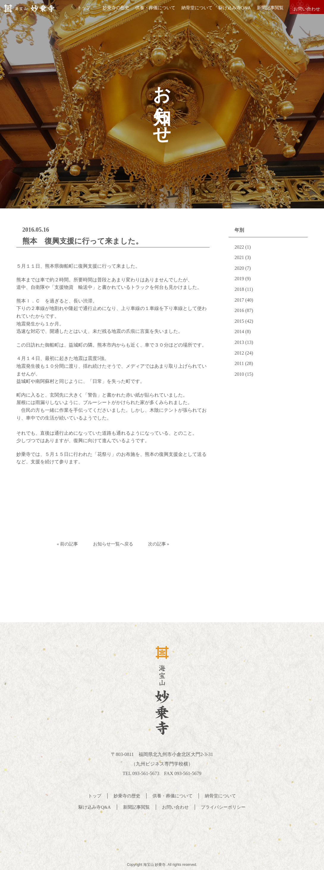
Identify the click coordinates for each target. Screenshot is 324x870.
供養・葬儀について (151, 11)
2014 (239, 331)
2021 (239, 257)
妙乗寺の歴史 (112, 11)
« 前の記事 (61, 543)
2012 (239, 353)
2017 (239, 300)
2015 (239, 321)
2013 (239, 342)
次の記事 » (164, 543)
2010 (239, 374)
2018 (239, 289)
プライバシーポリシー (226, 806)
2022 (239, 247)
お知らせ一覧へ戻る (113, 543)
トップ (80, 11)
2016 (239, 310)
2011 (239, 363)
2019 (239, 278)
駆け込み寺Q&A (231, 11)
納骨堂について (193, 11)
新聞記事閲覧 (266, 11)
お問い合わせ (304, 11)
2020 (239, 268)
